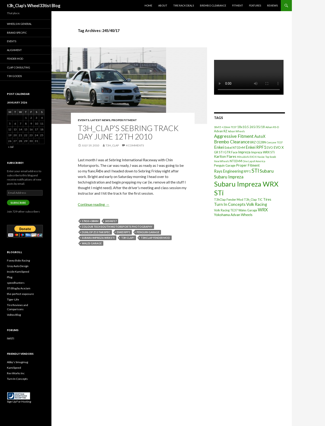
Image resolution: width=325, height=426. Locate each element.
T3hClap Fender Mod (155, 237)
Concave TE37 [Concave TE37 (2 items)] (275, 142)
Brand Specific (17, 32)
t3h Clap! (127, 237)
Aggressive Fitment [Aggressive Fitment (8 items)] (234, 136)
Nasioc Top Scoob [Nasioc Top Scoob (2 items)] (266, 156)
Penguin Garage (148, 232)
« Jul (10, 146)
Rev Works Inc (16, 373)
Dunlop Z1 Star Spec (96, 232)
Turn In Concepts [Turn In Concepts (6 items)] (230, 204)
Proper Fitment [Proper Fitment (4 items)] (248, 165)
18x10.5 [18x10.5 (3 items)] (243, 127)
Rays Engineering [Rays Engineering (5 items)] (228, 171)
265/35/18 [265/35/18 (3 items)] (257, 127)
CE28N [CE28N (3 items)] (261, 142)
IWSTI (10, 338)
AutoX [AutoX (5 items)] (259, 136)
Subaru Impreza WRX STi (98, 237)
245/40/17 (111, 221)
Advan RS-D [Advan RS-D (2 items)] (272, 127)
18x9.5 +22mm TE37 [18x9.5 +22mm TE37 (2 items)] (225, 127)
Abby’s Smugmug (17, 362)
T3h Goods (14, 75)
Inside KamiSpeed (18, 271)
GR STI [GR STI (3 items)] (219, 152)
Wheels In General (19, 23)
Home (148, 5)
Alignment (14, 50)
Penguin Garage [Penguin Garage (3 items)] (224, 165)
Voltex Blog (14, 314)
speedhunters (16, 282)
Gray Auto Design (17, 266)
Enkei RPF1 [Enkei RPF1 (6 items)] (256, 147)
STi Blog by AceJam (18, 288)
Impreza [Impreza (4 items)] (244, 152)
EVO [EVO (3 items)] (270, 147)
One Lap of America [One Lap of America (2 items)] (254, 161)
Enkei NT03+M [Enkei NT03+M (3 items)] (235, 147)
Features (255, 5)
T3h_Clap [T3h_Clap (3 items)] (250, 199)
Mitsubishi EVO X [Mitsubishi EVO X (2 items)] (247, 156)
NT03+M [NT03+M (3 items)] (236, 161)
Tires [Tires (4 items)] (267, 199)
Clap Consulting (18, 67)
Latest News (100, 120)
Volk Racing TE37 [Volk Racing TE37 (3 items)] (226, 210)
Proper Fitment (124, 120)
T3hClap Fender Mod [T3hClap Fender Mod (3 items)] (228, 199)
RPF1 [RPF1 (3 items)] (247, 171)
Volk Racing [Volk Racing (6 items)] (256, 204)
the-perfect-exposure (20, 294)
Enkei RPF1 (123, 232)
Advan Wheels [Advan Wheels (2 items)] (236, 131)
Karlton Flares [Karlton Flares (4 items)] (225, 156)
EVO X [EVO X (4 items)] (279, 147)
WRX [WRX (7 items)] (263, 209)
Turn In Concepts (17, 379)
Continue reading (93, 204)
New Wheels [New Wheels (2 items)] (221, 161)
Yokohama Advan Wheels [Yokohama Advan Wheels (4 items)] (233, 215)
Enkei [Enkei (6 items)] (219, 147)
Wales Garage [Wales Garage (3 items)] (247, 210)
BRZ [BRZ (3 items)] (253, 142)
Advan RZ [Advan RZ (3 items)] (220, 131)
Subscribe (18, 202)
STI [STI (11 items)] (255, 171)
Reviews (272, 5)
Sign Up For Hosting (19, 401)
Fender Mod (15, 58)
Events (83, 120)
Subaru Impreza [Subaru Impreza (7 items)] (228, 176)
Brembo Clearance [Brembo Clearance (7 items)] (231, 141)
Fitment (237, 5)
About (162, 5)
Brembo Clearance (213, 5)
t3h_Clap (112, 145)
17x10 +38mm (90, 221)
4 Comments (135, 145)
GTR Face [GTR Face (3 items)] (230, 152)
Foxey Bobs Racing (18, 260)
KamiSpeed (14, 367)
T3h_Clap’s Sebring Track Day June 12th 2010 (128, 132)
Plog (9, 277)
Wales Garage (92, 243)
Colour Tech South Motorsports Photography (117, 226)
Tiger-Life (13, 299)
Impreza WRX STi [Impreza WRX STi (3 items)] (263, 152)
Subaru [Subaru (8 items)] (267, 171)
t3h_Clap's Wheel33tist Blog (33, 5)
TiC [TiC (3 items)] (260, 199)
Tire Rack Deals (183, 5)
